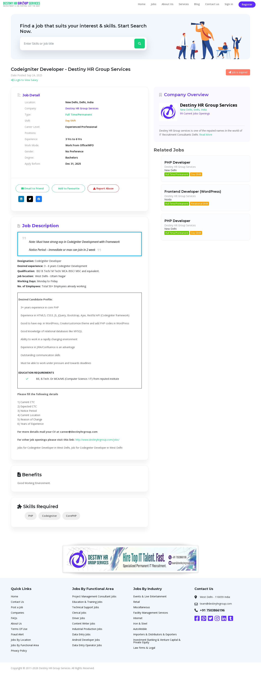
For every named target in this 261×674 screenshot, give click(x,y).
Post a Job (17, 607)
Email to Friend (32, 188)
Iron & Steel (140, 623)
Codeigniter (49, 515)
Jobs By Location (21, 639)
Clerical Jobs (79, 612)
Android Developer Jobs (86, 639)
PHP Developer (177, 162)
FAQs (14, 618)
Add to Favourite (68, 188)
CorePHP (71, 515)
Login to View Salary (24, 80)
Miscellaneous (141, 607)
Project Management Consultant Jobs (94, 596)
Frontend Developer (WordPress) (192, 192)
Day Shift (196, 174)
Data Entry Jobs (81, 634)
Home (141, 4)
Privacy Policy (19, 650)
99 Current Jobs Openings (195, 113)
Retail (136, 602)
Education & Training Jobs (87, 602)
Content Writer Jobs (83, 623)
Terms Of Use (19, 629)
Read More (205, 134)
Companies (17, 612)
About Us (167, 4)
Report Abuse (103, 188)
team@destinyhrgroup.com (216, 603)
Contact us (212, 4)
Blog (197, 4)
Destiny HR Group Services (81, 108)
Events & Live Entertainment (150, 596)
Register (247, 4)
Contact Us (17, 602)
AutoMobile (140, 629)
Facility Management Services (150, 612)
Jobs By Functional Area (25, 645)
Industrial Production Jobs (87, 629)
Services (184, 4)
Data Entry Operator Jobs (87, 645)
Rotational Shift (199, 203)
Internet (137, 618)
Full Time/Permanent (176, 174)
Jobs (153, 4)
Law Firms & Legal (144, 647)
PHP (30, 515)
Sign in (229, 4)
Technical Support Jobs (85, 607)
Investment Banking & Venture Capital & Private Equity (157, 641)
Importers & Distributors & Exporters (155, 634)
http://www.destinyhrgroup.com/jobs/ (97, 439)
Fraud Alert (17, 634)
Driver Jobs (78, 618)
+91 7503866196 (212, 610)
